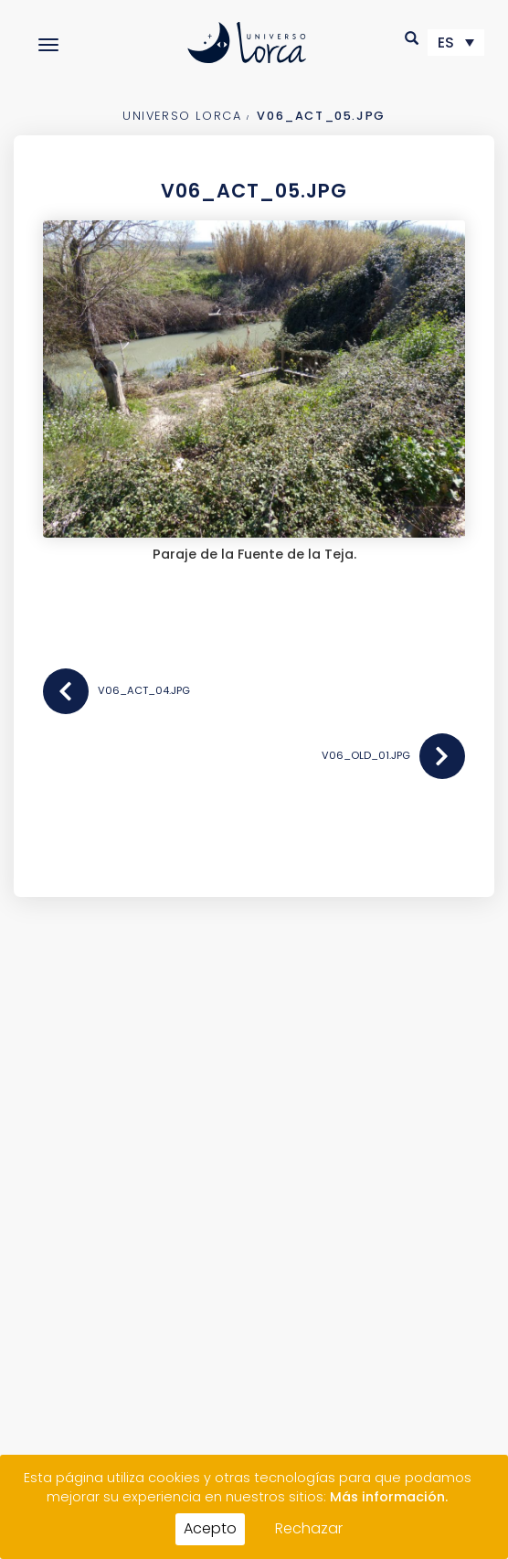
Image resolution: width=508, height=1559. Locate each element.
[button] (412, 38)
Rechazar (309, 1528)
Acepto (210, 1528)
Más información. (389, 1497)
